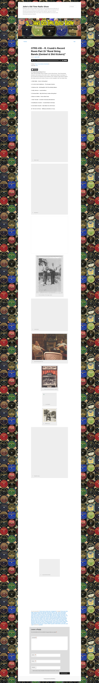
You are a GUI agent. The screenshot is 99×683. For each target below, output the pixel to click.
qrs (49, 620)
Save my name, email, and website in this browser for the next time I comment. (46, 670)
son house (44, 622)
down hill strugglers (48, 614)
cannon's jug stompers (62, 612)
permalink (41, 624)
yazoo (67, 623)
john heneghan (41, 616)
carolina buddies (34, 613)
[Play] (32, 60)
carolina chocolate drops (42, 613)
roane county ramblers (60, 620)
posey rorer (46, 620)
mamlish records (42, 617)
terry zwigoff (63, 622)
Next (75, 41)
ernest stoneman (37, 615)
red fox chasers (53, 620)
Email (34, 661)
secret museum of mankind (58, 621)
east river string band (56, 614)
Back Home (29, 37)
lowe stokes (36, 617)
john (33, 624)
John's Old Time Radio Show (36, 7)
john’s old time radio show (49, 616)
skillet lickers (65, 621)
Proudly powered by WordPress (49, 678)
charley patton (49, 613)
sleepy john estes (38, 622)
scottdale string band (48, 621)
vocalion (45, 623)
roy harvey (42, 621)
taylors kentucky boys (57, 622)
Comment (34, 637)
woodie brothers (58, 623)
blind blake (45, 612)
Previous (25, 41)
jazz (37, 616)
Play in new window (39, 63)
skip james (33, 622)
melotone (47, 617)
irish (66, 615)
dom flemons (38, 614)
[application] (49, 60)
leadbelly (59, 616)
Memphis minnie (59, 617)
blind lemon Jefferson (51, 612)
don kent (43, 614)
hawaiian (58, 615)
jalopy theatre (33, 616)
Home (24, 37)
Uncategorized (53, 611)
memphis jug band (52, 617)
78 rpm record (63, 611)
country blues (33, 614)
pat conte (42, 620)
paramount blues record (35, 620)
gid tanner (55, 615)
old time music (48, 611)
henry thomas (63, 615)
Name (34, 655)
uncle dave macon (40, 623)
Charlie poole (54, 613)
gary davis (47, 615)
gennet (51, 615)
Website (33, 667)
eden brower (63, 614)
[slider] (48, 60)
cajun (56, 612)
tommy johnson (34, 623)
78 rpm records (42, 611)
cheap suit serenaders (62, 613)
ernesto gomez (42, 615)
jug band (55, 616)
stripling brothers (49, 622)
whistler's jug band (51, 623)
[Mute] (62, 60)
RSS (37, 65)
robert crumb (37, 621)
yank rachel (63, 623)
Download (46, 63)
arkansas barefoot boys (38, 612)
